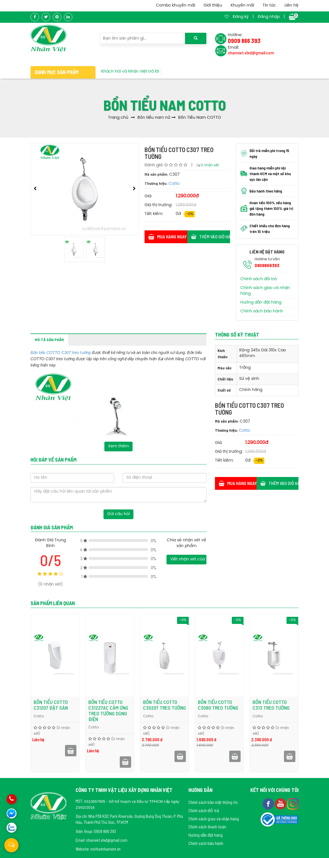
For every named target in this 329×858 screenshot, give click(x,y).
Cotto (174, 184)
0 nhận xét (210, 165)
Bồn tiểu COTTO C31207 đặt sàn (51, 705)
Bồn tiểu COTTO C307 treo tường (61, 352)
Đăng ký (241, 17)
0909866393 (267, 265)
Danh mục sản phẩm (56, 72)
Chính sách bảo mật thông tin (213, 802)
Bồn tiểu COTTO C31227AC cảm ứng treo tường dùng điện (108, 710)
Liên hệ (291, 5)
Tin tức (269, 5)
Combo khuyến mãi (175, 5)
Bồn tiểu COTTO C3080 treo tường (218, 705)
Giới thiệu (213, 5)
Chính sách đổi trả (258, 279)
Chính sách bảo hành (261, 311)
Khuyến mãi (242, 5)
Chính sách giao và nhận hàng (213, 818)
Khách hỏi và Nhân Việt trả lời (130, 71)
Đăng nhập (269, 17)
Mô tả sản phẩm (49, 339)
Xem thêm (118, 446)
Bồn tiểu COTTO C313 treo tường (271, 705)
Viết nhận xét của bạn (188, 559)
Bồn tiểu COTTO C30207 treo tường (164, 705)
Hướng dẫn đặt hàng (260, 302)
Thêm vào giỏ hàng (210, 236)
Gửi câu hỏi (118, 514)
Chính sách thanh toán (207, 826)
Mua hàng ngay (167, 236)
